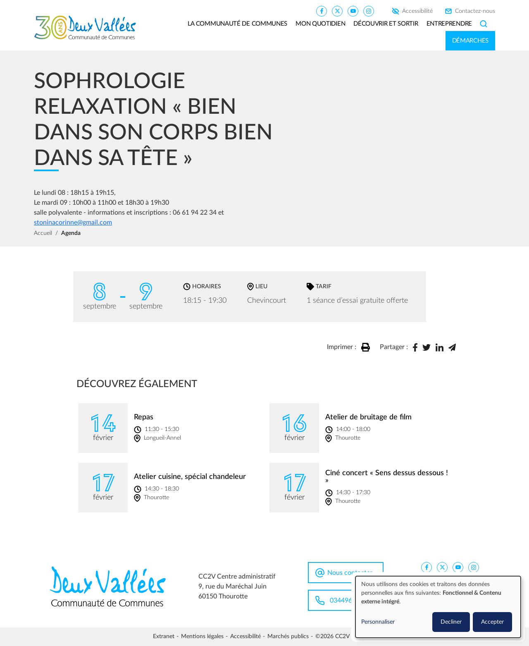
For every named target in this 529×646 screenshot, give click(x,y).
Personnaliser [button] (378, 622)
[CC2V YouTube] (353, 10)
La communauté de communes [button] (238, 24)
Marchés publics (288, 636)
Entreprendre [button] (449, 24)
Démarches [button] (470, 41)
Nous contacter (349, 572)
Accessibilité (417, 11)
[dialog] (438, 607)
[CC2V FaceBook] (321, 10)
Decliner (451, 622)
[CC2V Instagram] (368, 10)
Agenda (71, 233)
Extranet (163, 636)
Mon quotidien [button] (320, 24)
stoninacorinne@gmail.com (73, 222)
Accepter (492, 622)
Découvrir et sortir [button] (385, 24)
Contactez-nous (475, 11)
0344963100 (348, 600)
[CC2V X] (337, 10)
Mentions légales (202, 636)
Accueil (43, 233)
